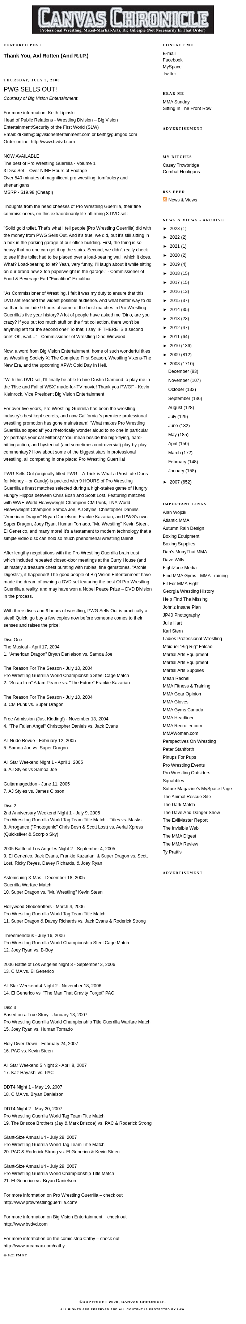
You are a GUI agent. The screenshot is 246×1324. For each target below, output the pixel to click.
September (179, 398)
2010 (175, 345)
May (173, 434)
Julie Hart (172, 623)
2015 (175, 300)
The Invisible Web (181, 828)
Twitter (169, 73)
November (179, 380)
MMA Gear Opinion (182, 694)
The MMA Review (180, 844)
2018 (175, 273)
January (177, 470)
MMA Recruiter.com (182, 725)
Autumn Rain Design (183, 528)
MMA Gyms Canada (183, 709)
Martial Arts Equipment (185, 654)
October (177, 389)
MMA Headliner (178, 717)
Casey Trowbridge (181, 165)
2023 (175, 228)
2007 (175, 482)
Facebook (173, 60)
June (173, 425)
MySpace (172, 66)
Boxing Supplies (179, 543)
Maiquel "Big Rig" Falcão (187, 646)
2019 (175, 264)
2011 (175, 336)
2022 (175, 237)
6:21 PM (14, 1255)
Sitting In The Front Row (187, 108)
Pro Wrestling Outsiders (186, 772)
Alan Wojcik (174, 512)
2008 (175, 363)
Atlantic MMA (176, 520)
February (177, 461)
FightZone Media (180, 567)
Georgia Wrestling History (188, 591)
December (179, 371)
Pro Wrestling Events (184, 765)
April (173, 443)
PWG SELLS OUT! (30, 89)
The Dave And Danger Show (191, 812)
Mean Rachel (176, 678)
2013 (175, 318)
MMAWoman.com (180, 733)
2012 (175, 327)
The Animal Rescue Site (187, 796)
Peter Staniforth (178, 749)
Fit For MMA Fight (181, 583)
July (173, 416)
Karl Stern (173, 631)
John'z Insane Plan (182, 607)
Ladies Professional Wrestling (192, 638)
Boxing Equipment (181, 536)
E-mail (169, 53)
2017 (175, 282)
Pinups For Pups (179, 757)
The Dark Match (179, 804)
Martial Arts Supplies (183, 670)
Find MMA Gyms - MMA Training (195, 575)
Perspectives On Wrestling (189, 741)
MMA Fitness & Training (187, 686)
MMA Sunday (176, 102)
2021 (175, 246)
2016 (175, 291)
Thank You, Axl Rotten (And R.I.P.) (46, 56)
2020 (175, 255)
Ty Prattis (172, 852)
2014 (175, 309)
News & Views (180, 200)
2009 (175, 354)
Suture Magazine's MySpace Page (197, 788)
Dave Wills (173, 559)
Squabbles (173, 780)
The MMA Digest (179, 836)
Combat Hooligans (181, 171)
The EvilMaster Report (185, 820)
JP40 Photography (181, 615)
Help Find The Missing (185, 599)
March (175, 452)
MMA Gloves (175, 701)
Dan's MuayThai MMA (185, 551)
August (175, 407)
